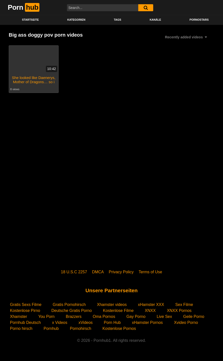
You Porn (46, 316)
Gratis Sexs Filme (25, 304)
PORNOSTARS (199, 19)
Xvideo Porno (186, 322)
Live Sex (164, 316)
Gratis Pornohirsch (69, 304)
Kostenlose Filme (118, 310)
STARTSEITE (30, 19)
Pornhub (51, 328)
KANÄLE (155, 19)
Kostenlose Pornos (119, 328)
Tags (117, 19)
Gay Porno (135, 316)
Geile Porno (194, 316)
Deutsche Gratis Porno (71, 310)
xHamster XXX (151, 304)
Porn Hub (112, 322)
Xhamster (18, 316)
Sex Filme (184, 304)
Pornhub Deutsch (25, 322)
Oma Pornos (104, 316)
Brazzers (74, 316)
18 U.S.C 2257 (74, 272)
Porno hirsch (21, 328)
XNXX (150, 310)
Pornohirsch (80, 328)
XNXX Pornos (179, 310)
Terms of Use (150, 272)
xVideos (86, 322)
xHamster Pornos (147, 322)
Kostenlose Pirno (25, 310)
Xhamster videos (112, 304)
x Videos (59, 322)
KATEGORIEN (76, 19)
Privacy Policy (121, 272)
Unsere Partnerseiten (111, 290)
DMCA (98, 272)
